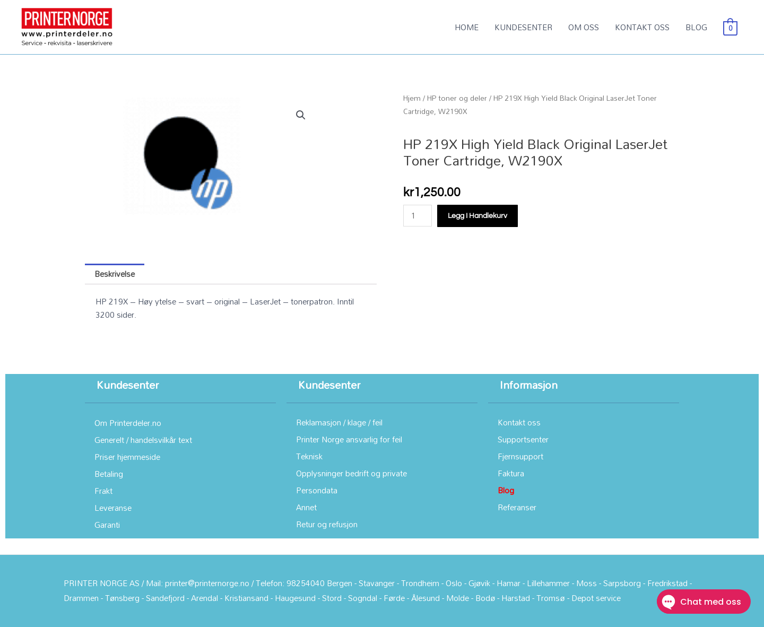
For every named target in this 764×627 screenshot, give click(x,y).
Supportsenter (523, 439)
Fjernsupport (520, 456)
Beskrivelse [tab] (114, 274)
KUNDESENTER (523, 27)
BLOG (696, 27)
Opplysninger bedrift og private (351, 473)
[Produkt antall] (417, 216)
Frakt (103, 491)
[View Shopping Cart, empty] (730, 27)
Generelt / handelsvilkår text (143, 440)
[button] (300, 115)
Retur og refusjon (327, 524)
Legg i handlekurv (477, 216)
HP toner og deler (457, 98)
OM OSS (583, 27)
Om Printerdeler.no (127, 423)
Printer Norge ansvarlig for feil (349, 439)
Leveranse (113, 508)
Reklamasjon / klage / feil (339, 422)
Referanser (517, 507)
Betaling (108, 474)
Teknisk (309, 456)
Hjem (412, 98)
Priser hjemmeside (127, 457)
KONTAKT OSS (642, 27)
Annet (306, 507)
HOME (467, 27)
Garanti (107, 525)
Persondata (316, 490)
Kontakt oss (519, 422)
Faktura (511, 473)
